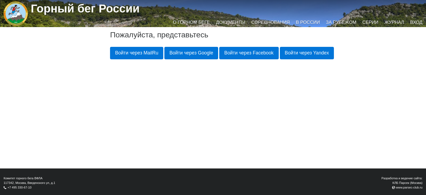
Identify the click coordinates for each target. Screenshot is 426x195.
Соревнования (270, 22)
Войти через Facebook (249, 53)
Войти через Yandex (307, 53)
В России (308, 22)
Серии (370, 22)
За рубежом (341, 22)
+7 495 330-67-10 (19, 187)
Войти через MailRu (136, 53)
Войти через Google (191, 53)
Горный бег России (85, 8)
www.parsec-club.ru (409, 187)
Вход (416, 22)
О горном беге (191, 22)
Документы (230, 22)
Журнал (394, 22)
